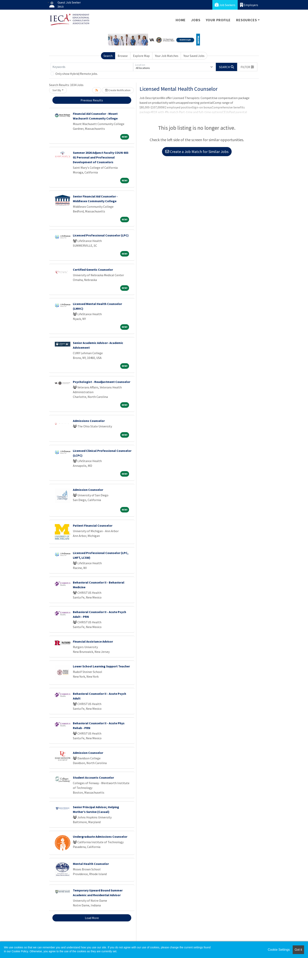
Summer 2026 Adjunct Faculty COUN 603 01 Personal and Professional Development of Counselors (100, 157)
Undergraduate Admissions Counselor (100, 836)
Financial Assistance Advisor (93, 641)
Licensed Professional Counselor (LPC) (101, 235)
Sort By (56, 90)
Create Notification (117, 90)
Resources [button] (246, 20)
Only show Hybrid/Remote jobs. (76, 74)
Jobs (195, 20)
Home (181, 20)
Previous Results (92, 100)
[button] (247, 67)
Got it (298, 949)
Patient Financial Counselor (92, 525)
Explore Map (141, 56)
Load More (92, 918)
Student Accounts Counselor (93, 777)
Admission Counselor (88, 490)
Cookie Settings (279, 949)
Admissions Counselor (89, 421)
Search (108, 56)
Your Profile (218, 20)
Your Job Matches (166, 56)
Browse (123, 56)
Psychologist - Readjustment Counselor (101, 382)
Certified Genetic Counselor (93, 269)
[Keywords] (92, 67)
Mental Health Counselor (91, 864)
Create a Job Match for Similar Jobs (196, 151)
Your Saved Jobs (193, 56)
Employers (249, 4)
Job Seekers (225, 4)
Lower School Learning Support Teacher (101, 666)
